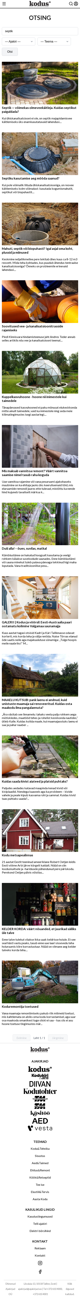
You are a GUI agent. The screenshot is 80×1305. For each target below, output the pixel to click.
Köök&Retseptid (40, 1177)
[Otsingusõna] (40, 31)
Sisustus (40, 1155)
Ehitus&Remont (40, 1170)
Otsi (9, 51)
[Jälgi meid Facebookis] (40, 1272)
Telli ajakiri (40, 1223)
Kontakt (40, 1255)
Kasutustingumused (40, 1216)
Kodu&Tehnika (40, 1148)
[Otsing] (71, 3)
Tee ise (40, 1184)
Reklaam (40, 1248)
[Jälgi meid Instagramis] (40, 1263)
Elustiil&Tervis (40, 1192)
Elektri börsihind (40, 1231)
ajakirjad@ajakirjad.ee (30, 1288)
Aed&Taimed (40, 1163)
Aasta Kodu (40, 1199)
